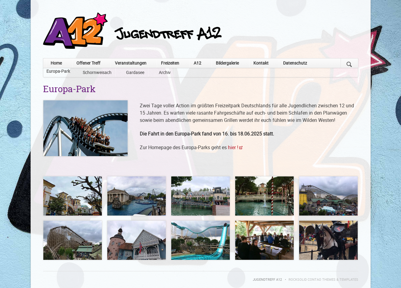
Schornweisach (97, 72)
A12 (197, 63)
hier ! (233, 147)
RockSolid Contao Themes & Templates (323, 279)
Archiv (165, 72)
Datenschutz (295, 63)
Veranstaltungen (130, 63)
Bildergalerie (227, 63)
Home (56, 63)
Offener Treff (88, 63)
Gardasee (135, 72)
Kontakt (261, 63)
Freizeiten (170, 63)
